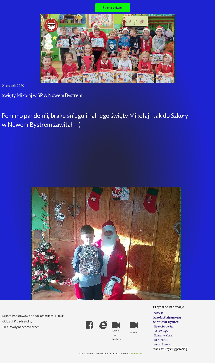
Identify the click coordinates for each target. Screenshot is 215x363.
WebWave (136, 353)
